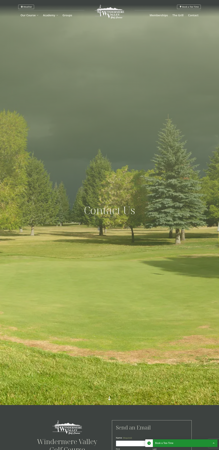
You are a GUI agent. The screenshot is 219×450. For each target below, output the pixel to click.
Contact (193, 15)
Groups (67, 15)
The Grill (178, 15)
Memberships (159, 15)
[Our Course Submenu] (38, 15)
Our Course (28, 15)
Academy (49, 15)
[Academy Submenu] (57, 15)
